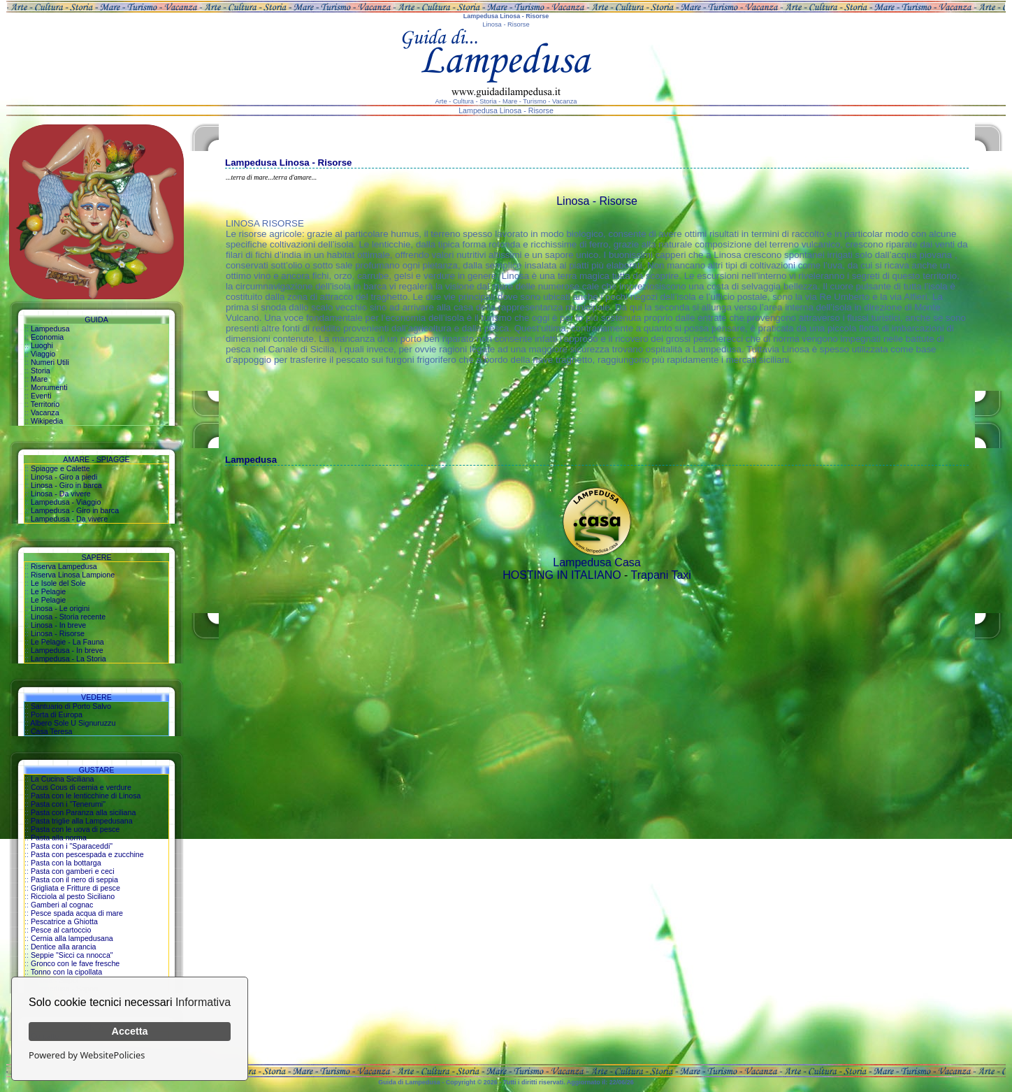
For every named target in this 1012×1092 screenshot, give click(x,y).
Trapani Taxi (661, 575)
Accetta (130, 1031)
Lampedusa (50, 328)
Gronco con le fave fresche (75, 963)
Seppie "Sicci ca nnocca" (72, 955)
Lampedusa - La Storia (68, 658)
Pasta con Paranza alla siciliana (83, 812)
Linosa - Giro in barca (66, 485)
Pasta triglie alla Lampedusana (82, 821)
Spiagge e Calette (60, 468)
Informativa (203, 1002)
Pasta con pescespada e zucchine (87, 854)
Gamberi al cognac (62, 904)
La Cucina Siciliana (62, 779)
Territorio (45, 404)
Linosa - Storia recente (68, 616)
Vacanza (45, 412)
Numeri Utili (50, 362)
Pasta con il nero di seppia (74, 879)
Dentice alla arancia (63, 946)
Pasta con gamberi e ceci (73, 871)
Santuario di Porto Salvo (71, 706)
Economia (47, 337)
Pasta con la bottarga (66, 862)
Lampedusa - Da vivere (69, 519)
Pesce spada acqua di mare (77, 913)
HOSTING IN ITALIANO (562, 575)
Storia (40, 370)
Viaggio (43, 354)
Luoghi (42, 345)
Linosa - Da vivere (61, 493)
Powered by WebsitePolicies (87, 1055)
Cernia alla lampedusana (72, 938)
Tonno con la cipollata (67, 972)
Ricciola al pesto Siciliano (73, 896)
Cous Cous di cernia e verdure (81, 787)
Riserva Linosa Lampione (73, 574)
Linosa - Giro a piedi (64, 477)
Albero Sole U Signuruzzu (72, 723)
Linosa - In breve (58, 625)
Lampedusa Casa (596, 562)
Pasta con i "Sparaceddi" (72, 846)
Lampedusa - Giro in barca (75, 510)
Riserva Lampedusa (64, 566)
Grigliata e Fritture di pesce (75, 888)
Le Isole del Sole (58, 583)
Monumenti (49, 387)
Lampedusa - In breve (67, 650)
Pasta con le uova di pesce (75, 829)
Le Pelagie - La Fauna (67, 642)
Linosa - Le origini (60, 608)
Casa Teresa (52, 731)
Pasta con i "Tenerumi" (68, 804)
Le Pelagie (48, 591)
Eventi (41, 395)
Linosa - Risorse (58, 633)
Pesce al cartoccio (61, 930)
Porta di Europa (56, 714)
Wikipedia (47, 421)
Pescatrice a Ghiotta (64, 921)
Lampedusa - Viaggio (66, 502)
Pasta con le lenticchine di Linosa (86, 795)
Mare (39, 379)
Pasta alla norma (59, 837)
